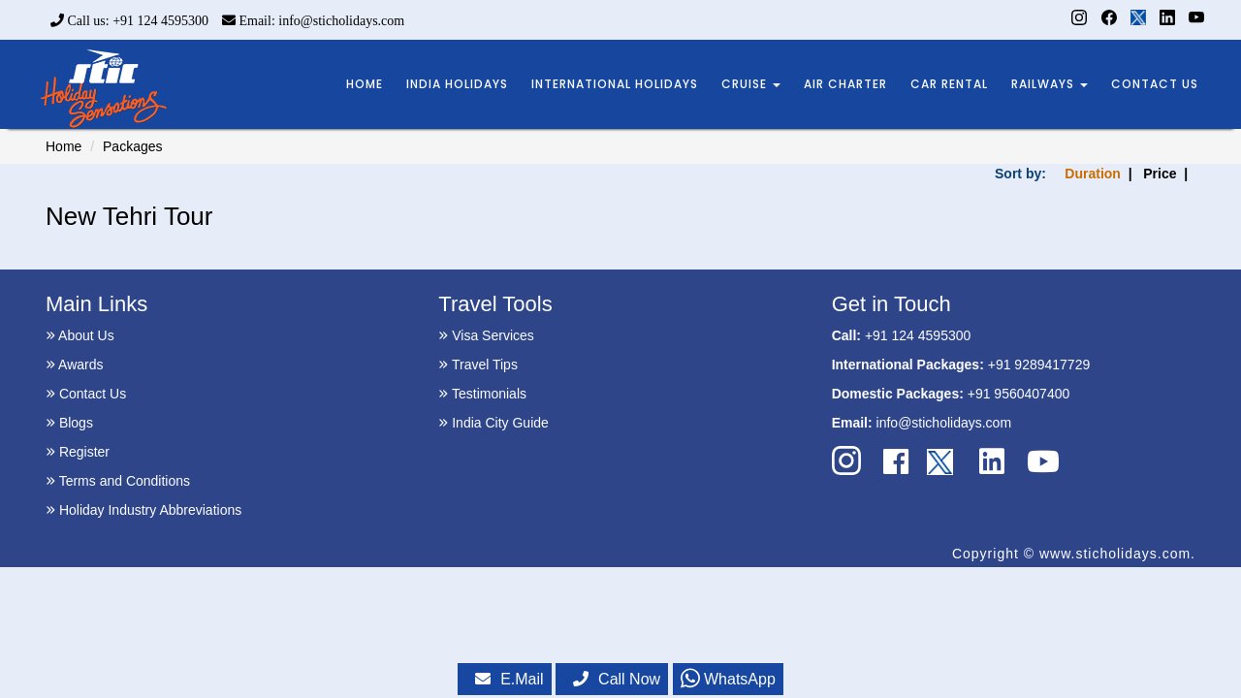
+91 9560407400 (1019, 393)
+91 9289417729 (1039, 364)
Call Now (616, 679)
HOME (364, 84)
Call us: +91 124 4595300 (129, 21)
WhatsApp (728, 679)
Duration (1093, 173)
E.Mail (509, 679)
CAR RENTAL (949, 84)
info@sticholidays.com (944, 422)
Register (78, 452)
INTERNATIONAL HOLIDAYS (614, 84)
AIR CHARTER (845, 84)
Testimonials (482, 393)
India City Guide (493, 422)
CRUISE (750, 84)
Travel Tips (478, 364)
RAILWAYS (1049, 84)
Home (63, 146)
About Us (80, 335)
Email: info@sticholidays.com (313, 21)
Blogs (69, 422)
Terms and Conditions (118, 481)
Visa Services (485, 335)
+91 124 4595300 (918, 335)
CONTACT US (1154, 84)
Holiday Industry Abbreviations (143, 510)
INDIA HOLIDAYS (457, 84)
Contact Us (86, 393)
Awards (75, 364)
